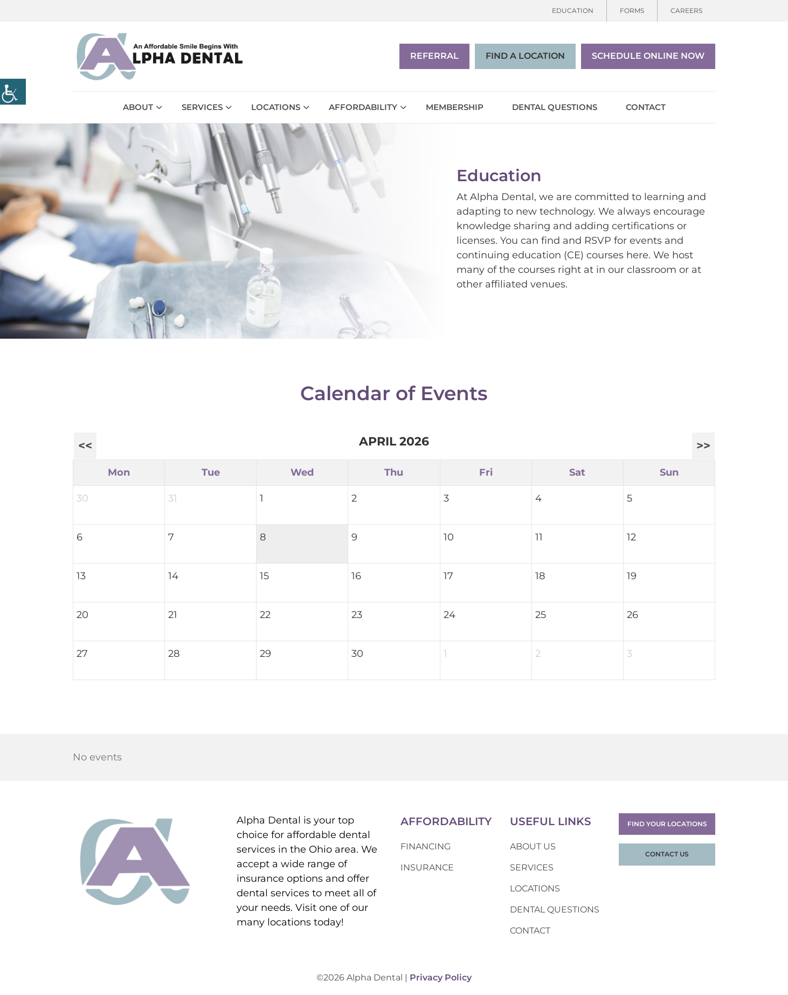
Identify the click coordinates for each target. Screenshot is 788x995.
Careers (686, 10)
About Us (533, 846)
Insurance (427, 867)
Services (202, 107)
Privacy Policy (441, 977)
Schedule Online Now (648, 56)
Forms (632, 10)
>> (703, 445)
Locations (275, 107)
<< (85, 445)
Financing (425, 846)
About (138, 107)
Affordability (363, 107)
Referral (434, 56)
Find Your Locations (667, 824)
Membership (454, 107)
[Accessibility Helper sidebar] (13, 92)
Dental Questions (554, 107)
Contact (646, 107)
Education (572, 10)
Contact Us (667, 854)
